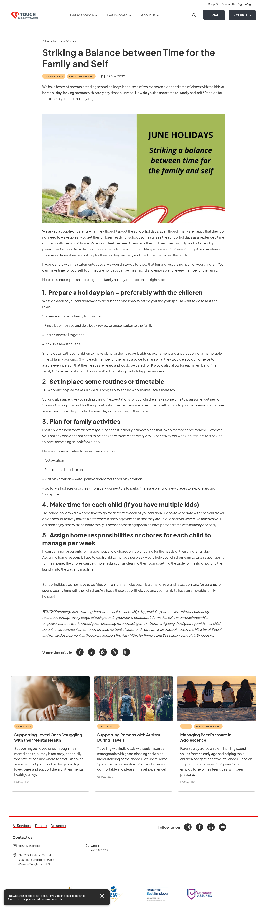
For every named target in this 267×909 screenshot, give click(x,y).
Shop (213, 4)
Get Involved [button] (119, 15)
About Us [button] (150, 15)
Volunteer (242, 15)
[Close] (102, 895)
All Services (22, 825)
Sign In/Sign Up (247, 4)
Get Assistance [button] (83, 15)
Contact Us (228, 4)
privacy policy (34, 899)
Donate (214, 15)
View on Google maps (34, 864)
